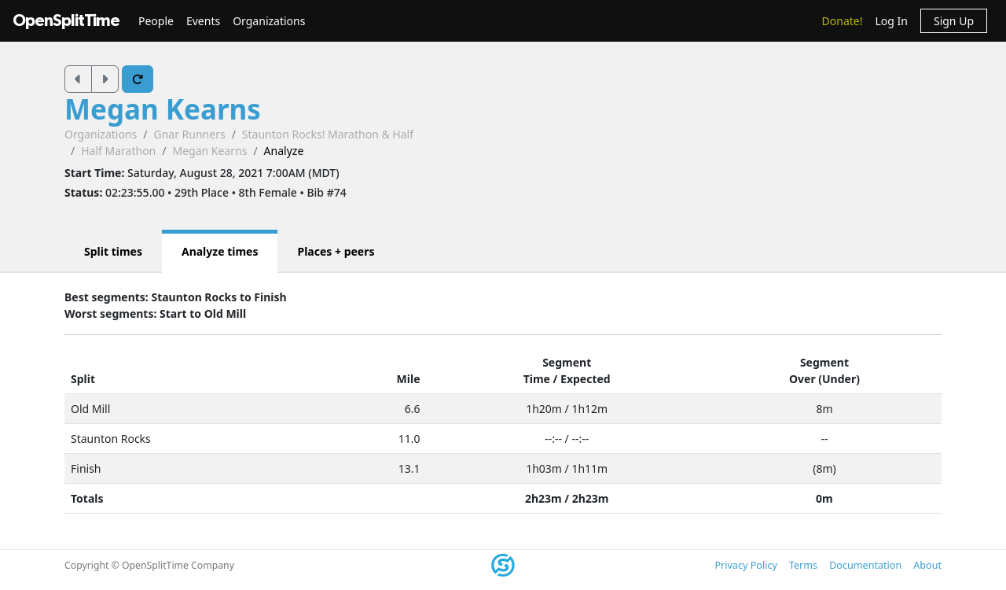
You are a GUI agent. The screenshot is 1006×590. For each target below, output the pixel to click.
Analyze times (220, 251)
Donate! (842, 20)
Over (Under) (824, 378)
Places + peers (335, 251)
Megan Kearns (162, 108)
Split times (113, 251)
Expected (585, 378)
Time (536, 378)
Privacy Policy (745, 565)
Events (203, 20)
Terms (803, 565)
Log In (891, 20)
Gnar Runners (189, 134)
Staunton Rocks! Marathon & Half (327, 134)
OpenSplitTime (66, 21)
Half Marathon (118, 150)
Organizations (269, 20)
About (927, 565)
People (156, 20)
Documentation (865, 565)
